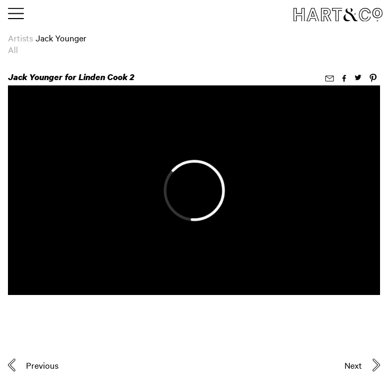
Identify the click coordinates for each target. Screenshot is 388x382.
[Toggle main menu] (16, 14)
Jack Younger (61, 38)
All (13, 49)
